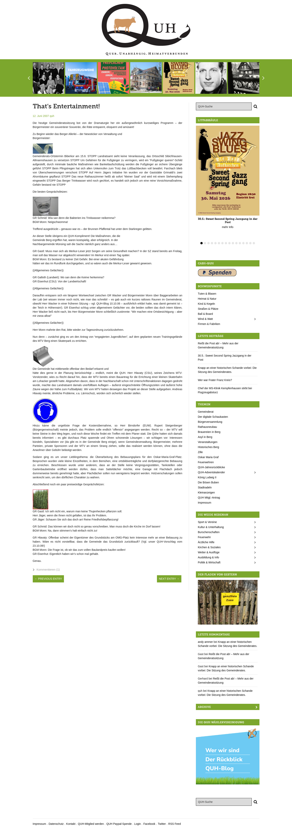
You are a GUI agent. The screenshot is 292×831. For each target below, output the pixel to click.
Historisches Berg (208, 447)
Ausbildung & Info (208, 557)
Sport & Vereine (207, 522)
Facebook (149, 823)
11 (236, 243)
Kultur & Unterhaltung (211, 527)
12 (240, 243)
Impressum (204, 502)
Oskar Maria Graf (208, 457)
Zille (200, 452)
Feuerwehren (206, 462)
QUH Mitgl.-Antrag (209, 497)
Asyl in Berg (205, 437)
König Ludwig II (207, 477)
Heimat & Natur (207, 298)
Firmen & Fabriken (209, 323)
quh (52, 115)
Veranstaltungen (207, 442)
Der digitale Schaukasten (213, 416)
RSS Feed (174, 823)
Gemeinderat (206, 411)
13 (243, 243)
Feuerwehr (204, 537)
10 (233, 243)
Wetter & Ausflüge (209, 552)
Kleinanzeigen (206, 492)
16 (254, 243)
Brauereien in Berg (209, 431)
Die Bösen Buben (208, 482)
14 (247, 243)
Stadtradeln (205, 487)
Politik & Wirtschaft (209, 562)
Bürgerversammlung (210, 421)
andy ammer (205, 641)
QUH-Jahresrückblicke (211, 467)
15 (250, 243)
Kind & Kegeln (206, 303)
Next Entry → (169, 578)
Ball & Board (205, 313)
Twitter (162, 823)
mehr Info (227, 227)
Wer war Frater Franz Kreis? (215, 380)
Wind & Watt (205, 318)
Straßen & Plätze (208, 308)
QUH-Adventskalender (211, 472)
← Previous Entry (48, 578)
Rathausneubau (207, 426)
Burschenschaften (209, 532)
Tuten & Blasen (207, 293)
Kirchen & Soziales (209, 547)
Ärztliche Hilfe (206, 542)
